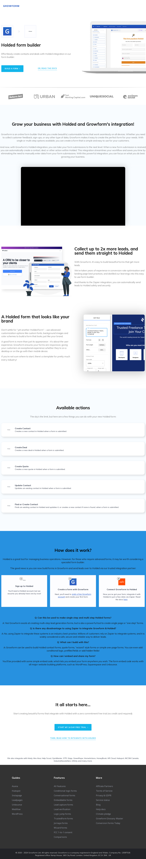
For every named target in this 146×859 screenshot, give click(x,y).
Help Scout (46, 758)
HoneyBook (102, 758)
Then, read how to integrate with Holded (73, 738)
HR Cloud (112, 758)
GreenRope (78, 758)
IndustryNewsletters (62, 761)
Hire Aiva (37, 758)
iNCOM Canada (131, 758)
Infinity (74, 761)
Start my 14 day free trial (73, 727)
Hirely (30, 758)
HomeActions (90, 758)
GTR (65, 758)
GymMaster (57, 758)
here (125, 599)
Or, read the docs (47, 68)
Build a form (12, 69)
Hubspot (120, 758)
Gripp (70, 758)
